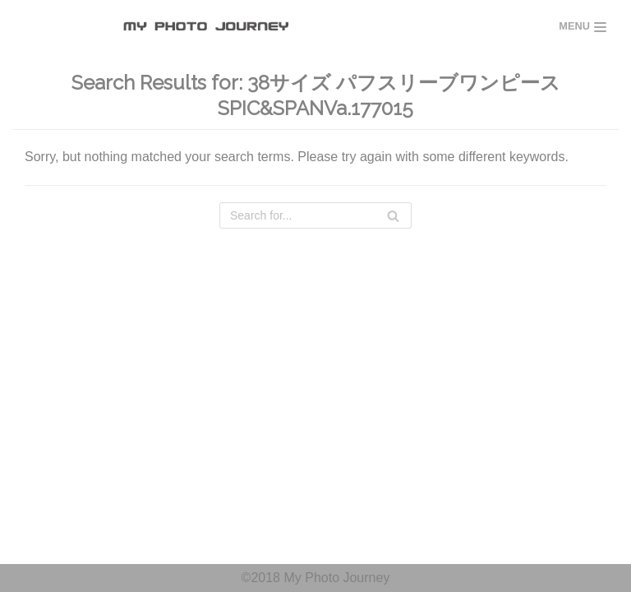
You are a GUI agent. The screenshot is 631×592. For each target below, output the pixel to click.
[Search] (315, 215)
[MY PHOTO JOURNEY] (210, 27)
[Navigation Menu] (582, 26)
